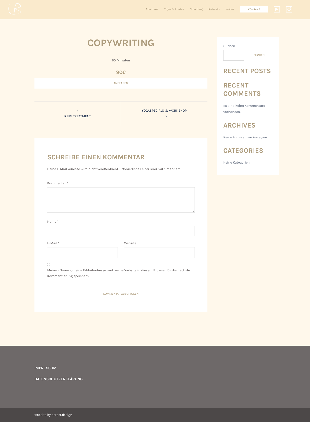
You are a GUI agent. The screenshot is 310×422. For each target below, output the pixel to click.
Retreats (214, 9)
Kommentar (57, 183)
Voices (230, 9)
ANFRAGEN (121, 83)
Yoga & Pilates (174, 9)
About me (152, 9)
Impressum (45, 368)
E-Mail (53, 243)
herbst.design (61, 415)
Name (53, 221)
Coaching (196, 9)
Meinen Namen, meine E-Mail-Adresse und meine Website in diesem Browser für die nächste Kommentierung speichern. (118, 273)
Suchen (229, 46)
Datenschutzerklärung (58, 379)
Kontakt (254, 9)
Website (130, 243)
